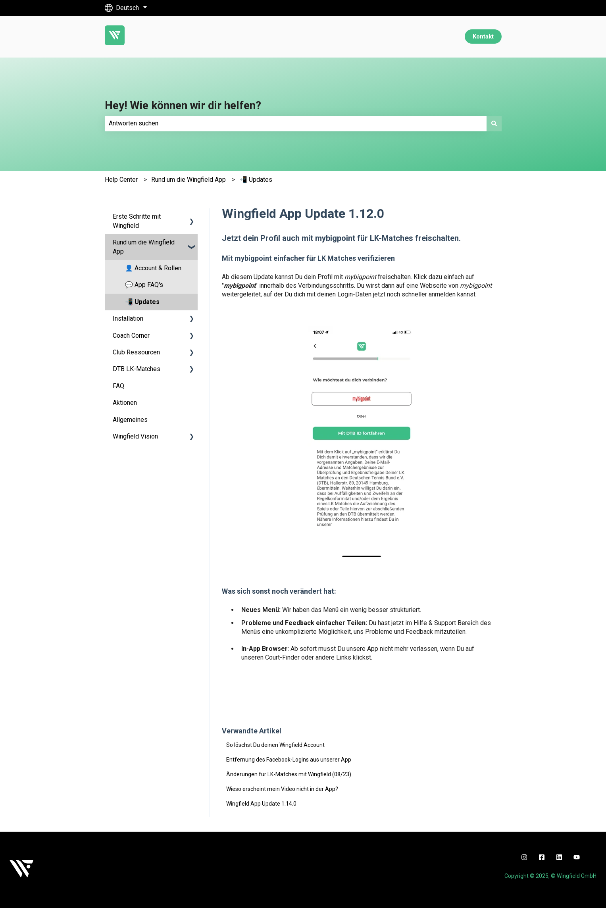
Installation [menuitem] (128, 318)
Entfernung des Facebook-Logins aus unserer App (288, 759)
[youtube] (576, 857)
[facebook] (541, 857)
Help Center (121, 179)
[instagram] (524, 857)
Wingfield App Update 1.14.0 (261, 803)
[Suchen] (494, 123)
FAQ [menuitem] (118, 386)
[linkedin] (559, 857)
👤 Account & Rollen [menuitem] (153, 268)
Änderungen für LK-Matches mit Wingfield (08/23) (288, 774)
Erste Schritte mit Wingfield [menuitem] (137, 221)
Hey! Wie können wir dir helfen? (183, 105)
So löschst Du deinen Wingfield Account (275, 745)
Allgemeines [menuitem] (130, 419)
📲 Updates (255, 179)
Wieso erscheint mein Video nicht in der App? (282, 789)
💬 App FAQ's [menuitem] (144, 285)
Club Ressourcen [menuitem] (136, 352)
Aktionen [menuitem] (125, 402)
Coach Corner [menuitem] (131, 335)
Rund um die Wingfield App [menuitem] (144, 247)
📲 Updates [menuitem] (142, 302)
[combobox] (296, 123)
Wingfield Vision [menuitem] (135, 436)
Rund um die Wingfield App (188, 179)
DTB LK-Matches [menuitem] (136, 369)
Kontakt (483, 36)
